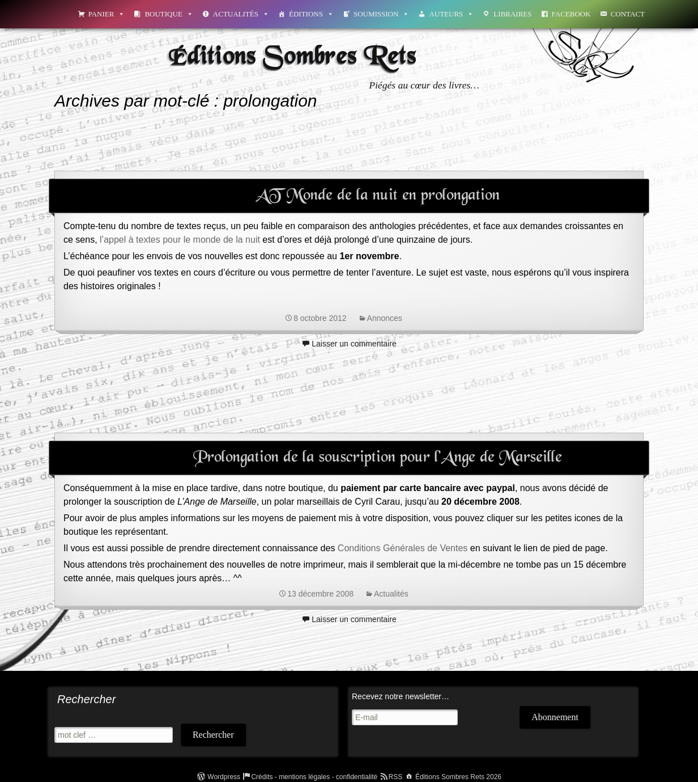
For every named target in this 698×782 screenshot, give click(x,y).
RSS (396, 777)
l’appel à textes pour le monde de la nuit (180, 239)
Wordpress (223, 777)
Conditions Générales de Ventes (402, 548)
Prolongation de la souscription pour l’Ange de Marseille (377, 457)
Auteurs (451, 14)
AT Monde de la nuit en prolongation (378, 195)
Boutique (168, 14)
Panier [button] (106, 14)
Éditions (311, 14)
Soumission (381, 14)
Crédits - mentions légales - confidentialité (314, 777)
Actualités (241, 14)
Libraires (512, 14)
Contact (628, 14)
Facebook (571, 14)
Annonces (384, 318)
